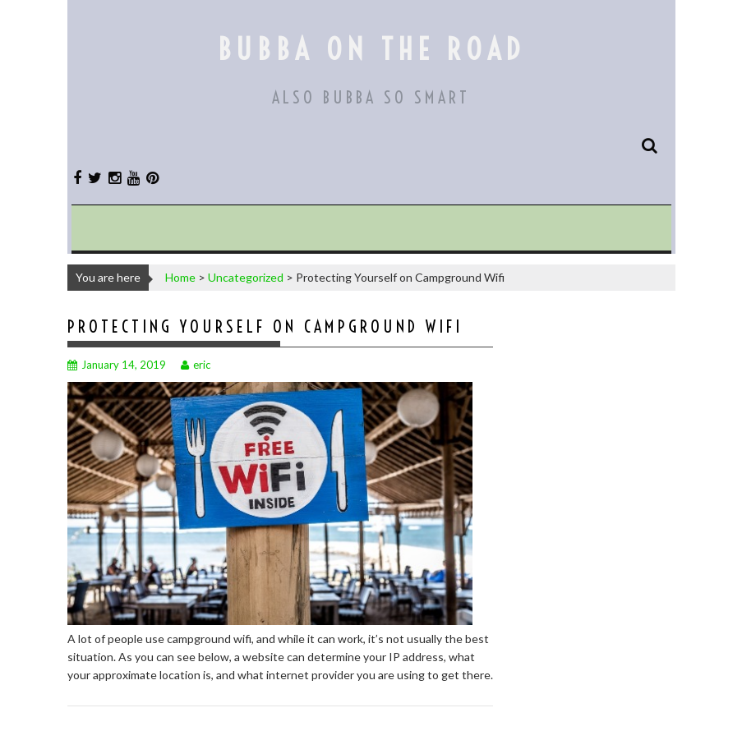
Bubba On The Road (371, 49)
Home (180, 277)
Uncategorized (245, 277)
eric (195, 364)
